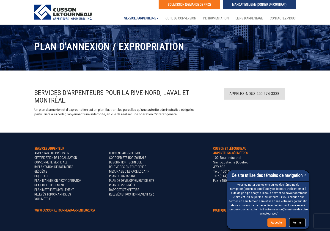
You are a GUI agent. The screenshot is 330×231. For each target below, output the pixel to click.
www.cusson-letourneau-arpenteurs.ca (64, 210)
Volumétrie (42, 199)
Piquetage (41, 176)
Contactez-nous (283, 18)
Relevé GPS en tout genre (127, 167)
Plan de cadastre (122, 176)
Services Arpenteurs (141, 18)
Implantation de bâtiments (53, 167)
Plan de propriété (122, 185)
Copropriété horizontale (127, 158)
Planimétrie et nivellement (54, 190)
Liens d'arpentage (249, 18)
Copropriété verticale (51, 162)
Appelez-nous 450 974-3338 (254, 93)
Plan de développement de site (131, 180)
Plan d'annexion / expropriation (58, 180)
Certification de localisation (55, 158)
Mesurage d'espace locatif (129, 171)
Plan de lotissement (49, 185)
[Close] (305, 174)
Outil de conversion (180, 18)
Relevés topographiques (52, 194)
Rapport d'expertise (124, 190)
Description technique (125, 162)
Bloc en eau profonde (125, 153)
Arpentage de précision (51, 153)
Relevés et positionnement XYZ (131, 194)
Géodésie (40, 171)
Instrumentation (216, 18)
